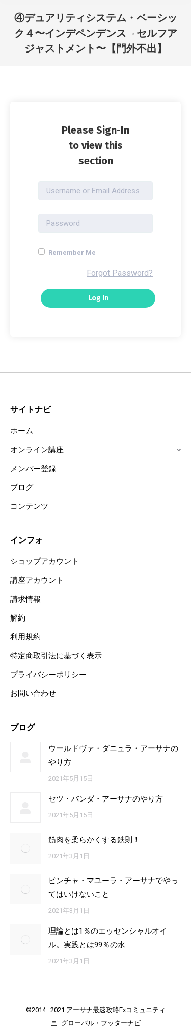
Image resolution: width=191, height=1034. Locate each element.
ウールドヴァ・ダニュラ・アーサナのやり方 (113, 755)
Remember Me (67, 252)
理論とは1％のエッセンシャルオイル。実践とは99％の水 (107, 937)
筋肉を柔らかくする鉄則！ (94, 839)
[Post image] (25, 757)
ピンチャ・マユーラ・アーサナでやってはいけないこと (113, 887)
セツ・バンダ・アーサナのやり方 (105, 799)
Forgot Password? (120, 273)
